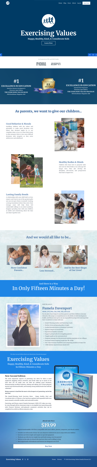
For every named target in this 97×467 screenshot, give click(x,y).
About (74, 3)
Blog (65, 3)
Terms (54, 459)
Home (60, 3)
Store (69, 3)
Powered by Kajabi (86, 463)
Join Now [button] (86, 3)
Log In (79, 3)
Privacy (59, 459)
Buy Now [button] (48, 446)
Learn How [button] (48, 43)
